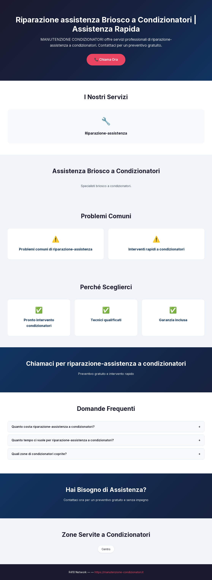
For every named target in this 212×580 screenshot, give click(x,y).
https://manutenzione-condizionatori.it (119, 572)
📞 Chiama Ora (106, 59)
